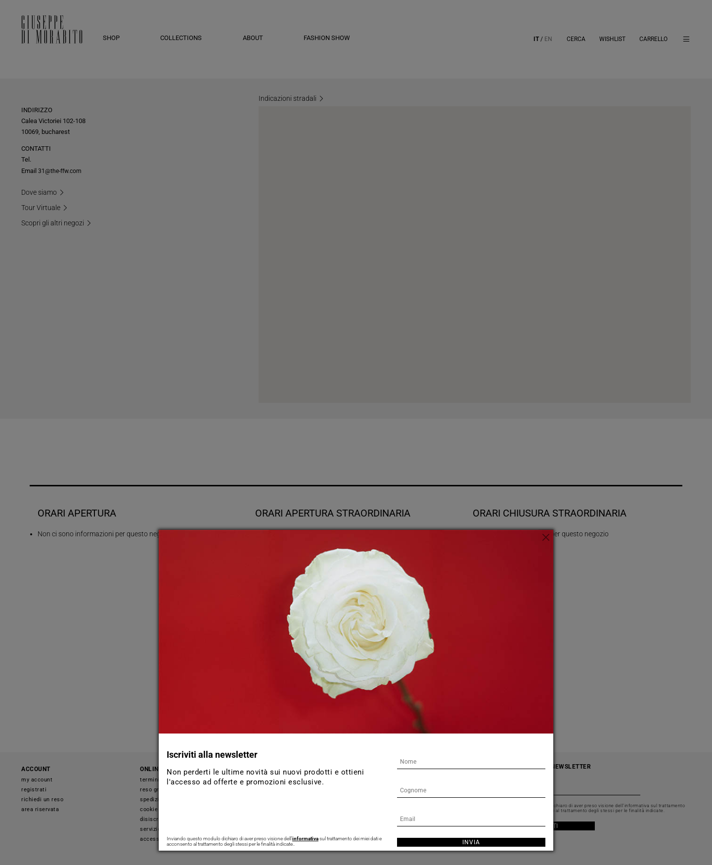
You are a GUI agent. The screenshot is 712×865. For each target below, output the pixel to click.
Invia (471, 842)
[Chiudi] (545, 537)
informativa (305, 838)
